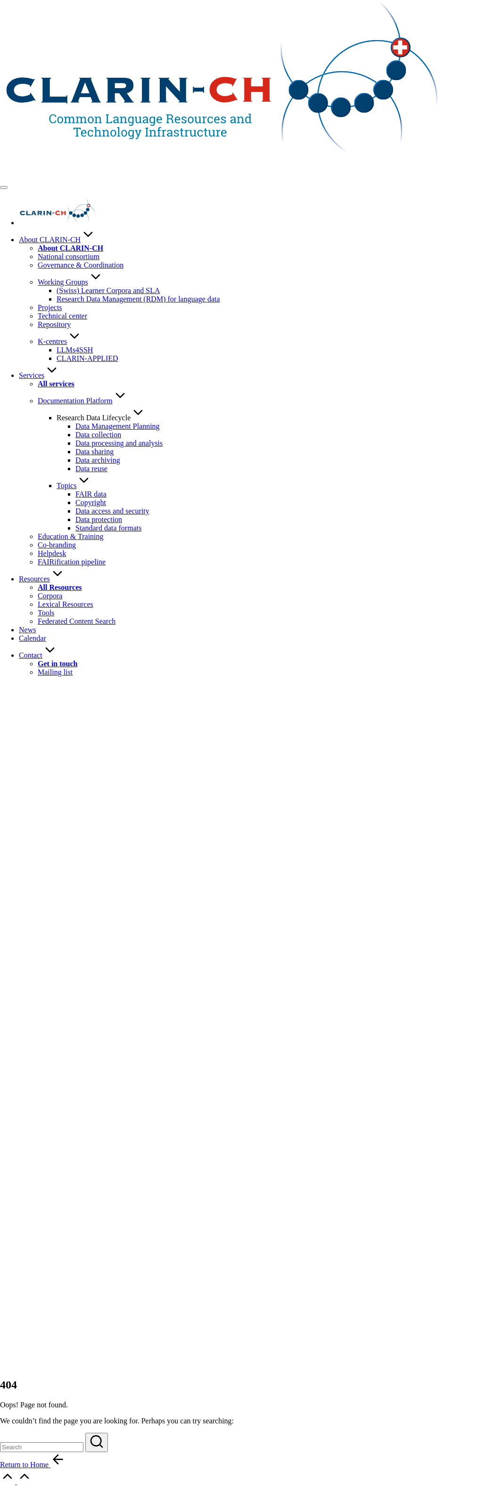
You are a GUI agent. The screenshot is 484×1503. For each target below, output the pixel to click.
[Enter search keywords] (41, 1447)
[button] (96, 1442)
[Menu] (4, 187)
